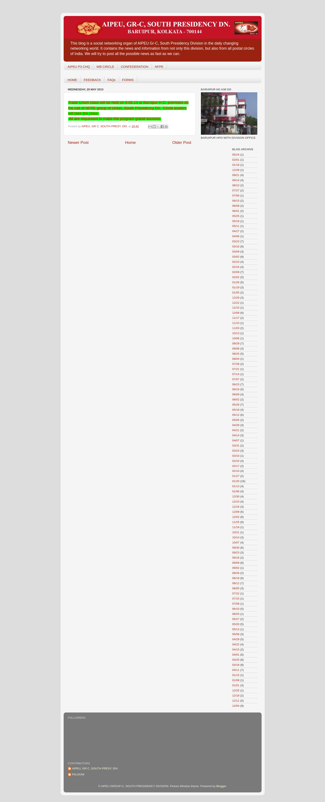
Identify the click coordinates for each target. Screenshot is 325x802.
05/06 (235, 634)
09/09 (235, 562)
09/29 (235, 343)
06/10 (235, 608)
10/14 (235, 537)
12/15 (235, 307)
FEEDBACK (92, 80)
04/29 (235, 639)
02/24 (235, 460)
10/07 (235, 542)
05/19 (235, 409)
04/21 (235, 430)
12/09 (235, 511)
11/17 (235, 317)
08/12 (235, 583)
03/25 (235, 659)
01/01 (235, 685)
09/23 (235, 552)
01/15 (235, 675)
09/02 (235, 567)
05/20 (235, 624)
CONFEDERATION (134, 66)
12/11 (235, 700)
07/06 (235, 195)
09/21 (235, 175)
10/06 (235, 338)
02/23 (235, 261)
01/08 (235, 680)
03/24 (235, 450)
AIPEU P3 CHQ (78, 66)
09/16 (235, 557)
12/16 (235, 506)
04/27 (235, 231)
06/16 (235, 389)
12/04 (235, 705)
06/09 (235, 394)
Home (130, 142)
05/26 (235, 404)
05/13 (235, 629)
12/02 (235, 517)
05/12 (235, 414)
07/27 (235, 190)
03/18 (235, 664)
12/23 (235, 501)
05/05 (235, 420)
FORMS (128, 80)
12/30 (235, 496)
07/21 (235, 369)
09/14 (235, 180)
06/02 (235, 399)
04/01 (235, 654)
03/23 (235, 241)
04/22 (235, 644)
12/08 (235, 312)
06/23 (235, 384)
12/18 (235, 695)
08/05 (235, 588)
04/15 (235, 649)
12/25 (235, 690)
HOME (72, 80)
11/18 (235, 527)
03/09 (235, 251)
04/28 (235, 425)
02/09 (235, 272)
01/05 (235, 292)
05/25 (235, 216)
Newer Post (78, 142)
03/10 (235, 455)
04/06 (235, 236)
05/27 (235, 619)
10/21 (235, 532)
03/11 (235, 670)
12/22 (235, 302)
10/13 (235, 333)
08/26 (235, 573)
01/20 (235, 481)
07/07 (235, 379)
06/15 (235, 200)
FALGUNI (78, 774)
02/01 (235, 159)
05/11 (235, 226)
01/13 (235, 486)
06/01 (235, 210)
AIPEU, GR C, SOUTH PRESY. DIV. (95, 768)
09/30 (235, 547)
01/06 (235, 491)
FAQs (111, 80)
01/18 (235, 164)
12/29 (235, 297)
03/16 (235, 246)
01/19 (235, 287)
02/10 (235, 471)
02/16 (235, 267)
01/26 (235, 282)
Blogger (221, 786)
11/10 (235, 323)
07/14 (235, 374)
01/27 (235, 476)
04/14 (235, 435)
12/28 (235, 170)
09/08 (235, 348)
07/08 (235, 603)
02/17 (235, 466)
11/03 (235, 328)
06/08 (235, 205)
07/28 (235, 364)
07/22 (235, 593)
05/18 (235, 221)
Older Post (181, 142)
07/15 (235, 598)
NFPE (159, 66)
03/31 (235, 445)
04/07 (235, 440)
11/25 (235, 522)
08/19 (235, 578)
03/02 (235, 256)
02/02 (235, 277)
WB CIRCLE (105, 66)
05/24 (235, 154)
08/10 (235, 185)
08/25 (235, 353)
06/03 (235, 614)
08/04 (235, 358)
